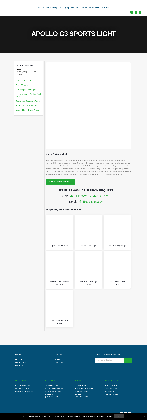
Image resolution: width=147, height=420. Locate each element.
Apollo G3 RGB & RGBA (25, 81)
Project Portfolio (94, 8)
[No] (144, 416)
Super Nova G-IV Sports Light (27, 105)
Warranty (84, 8)
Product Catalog (51, 8)
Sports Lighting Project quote (69, 8)
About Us (40, 8)
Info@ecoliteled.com (22, 388)
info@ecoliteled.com (91, 201)
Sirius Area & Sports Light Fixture (28, 101)
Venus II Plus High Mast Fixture (27, 110)
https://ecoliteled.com (22, 385)
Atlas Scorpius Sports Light (26, 90)
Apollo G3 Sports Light (24, 85)
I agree (118, 416)
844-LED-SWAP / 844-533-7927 (89, 196)
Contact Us (105, 8)
